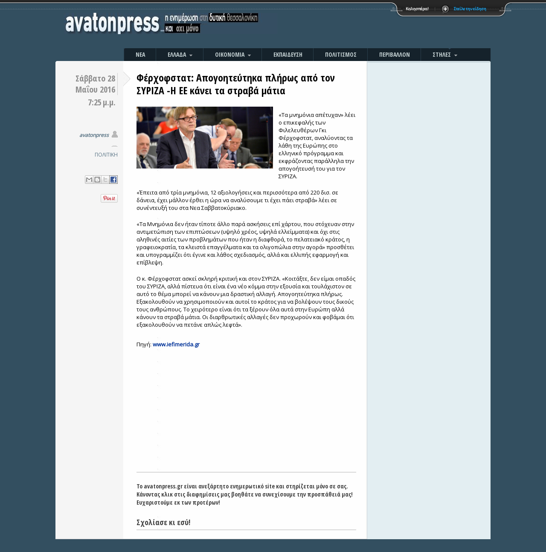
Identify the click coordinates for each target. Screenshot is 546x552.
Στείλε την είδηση (470, 9)
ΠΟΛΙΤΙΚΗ (106, 154)
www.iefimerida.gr (176, 344)
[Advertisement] (365, 25)
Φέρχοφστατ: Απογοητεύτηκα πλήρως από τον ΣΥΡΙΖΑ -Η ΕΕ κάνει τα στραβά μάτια (235, 83)
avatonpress (94, 135)
